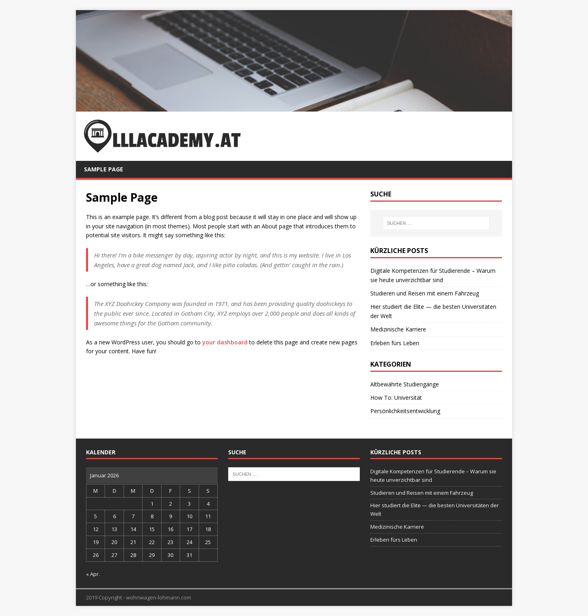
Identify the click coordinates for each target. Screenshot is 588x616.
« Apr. (93, 574)
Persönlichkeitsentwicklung (405, 411)
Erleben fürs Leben (394, 343)
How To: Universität (396, 397)
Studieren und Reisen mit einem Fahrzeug (424, 293)
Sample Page (103, 169)
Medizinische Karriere (398, 329)
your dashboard (225, 342)
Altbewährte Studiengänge (404, 384)
